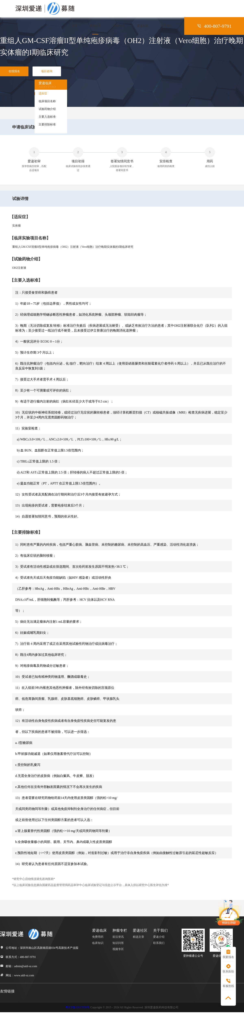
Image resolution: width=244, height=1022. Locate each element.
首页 (75, 25)
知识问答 (118, 943)
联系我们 (158, 943)
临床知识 (97, 943)
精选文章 (138, 936)
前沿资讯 (118, 936)
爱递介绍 (158, 936)
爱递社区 (142, 25)
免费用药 (97, 936)
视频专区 (118, 949)
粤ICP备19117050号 (77, 1007)
